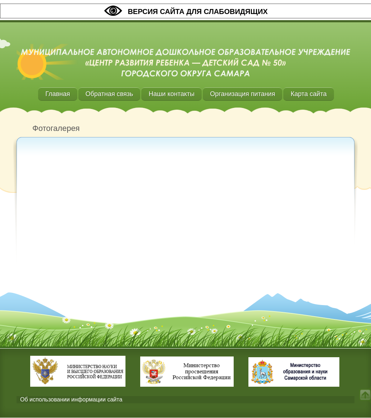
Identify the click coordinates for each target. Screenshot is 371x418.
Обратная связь (109, 93)
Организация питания (242, 93)
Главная (57, 93)
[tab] (185, 400)
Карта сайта (308, 93)
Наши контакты (171, 93)
